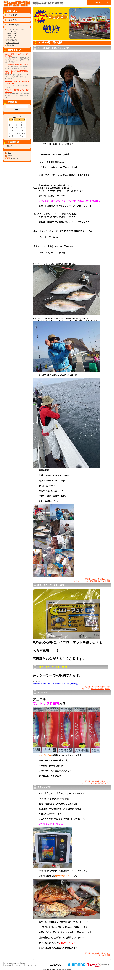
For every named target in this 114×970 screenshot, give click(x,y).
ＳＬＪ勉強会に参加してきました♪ (53, 48)
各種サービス (25, 963)
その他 (9, 37)
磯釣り (9, 33)
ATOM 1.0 (14, 158)
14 (19, 128)
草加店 (9, 146)
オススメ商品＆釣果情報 (11, 963)
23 (24, 131)
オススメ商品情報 (90, 581)
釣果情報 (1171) (12, 40)
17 (10, 131)
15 (22, 128)
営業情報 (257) (11, 45)
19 (14, 131)
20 (17, 131)
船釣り (9, 35)
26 (14, 133)
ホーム (94, 2)
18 (12, 131)
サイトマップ (102, 2)
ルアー (9, 32)
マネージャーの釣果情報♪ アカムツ (17, 64)
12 (14, 128)
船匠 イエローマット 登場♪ (51, 585)
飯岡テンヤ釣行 (44, 787)
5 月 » (21, 136)
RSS (9, 153)
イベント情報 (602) (13, 43)
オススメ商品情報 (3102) (15, 30)
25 (12, 133)
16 (24, 128)
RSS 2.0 (10, 155)
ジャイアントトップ (31, 965)
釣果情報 (106, 581)
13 (17, 128)
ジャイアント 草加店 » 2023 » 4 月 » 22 (45, 3)
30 (24, 133)
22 (22, 131)
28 (19, 133)
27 (17, 133)
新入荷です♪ (43, 692)
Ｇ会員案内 (7, 965)
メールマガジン (18, 965)
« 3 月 (11, 136)
